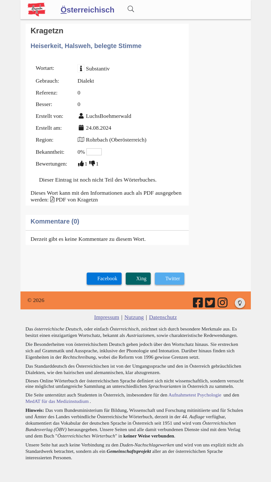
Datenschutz (163, 317)
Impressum (106, 317)
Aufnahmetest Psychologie (194, 394)
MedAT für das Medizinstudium (57, 401)
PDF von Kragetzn (77, 199)
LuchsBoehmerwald (109, 116)
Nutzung (134, 317)
